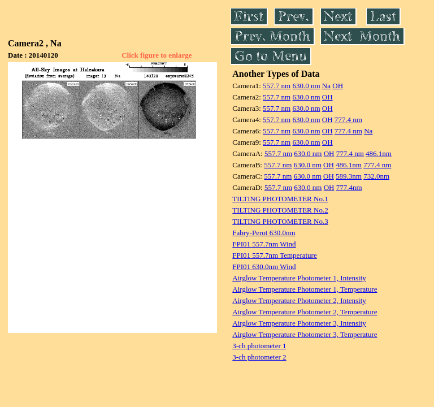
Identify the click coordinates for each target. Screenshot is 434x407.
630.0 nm (306, 85)
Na (326, 85)
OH (337, 85)
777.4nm (349, 187)
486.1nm (379, 153)
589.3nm (349, 176)
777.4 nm (348, 119)
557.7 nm (276, 85)
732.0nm (376, 176)
